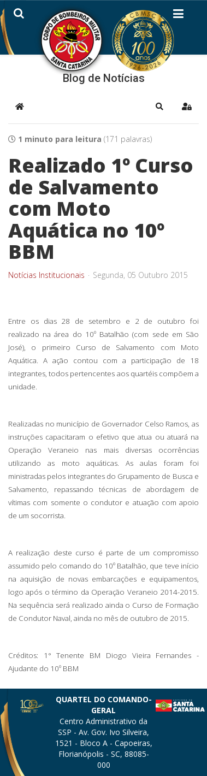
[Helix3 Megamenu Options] (178, 15)
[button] (159, 106)
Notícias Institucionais (46, 275)
